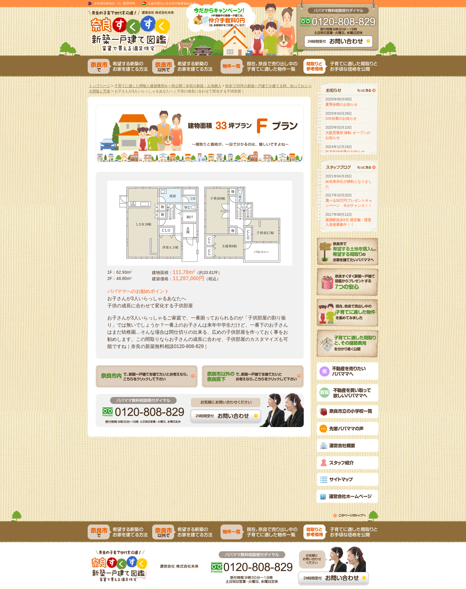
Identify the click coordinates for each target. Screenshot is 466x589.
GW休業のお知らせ (341, 118)
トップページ (99, 86)
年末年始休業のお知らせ (345, 152)
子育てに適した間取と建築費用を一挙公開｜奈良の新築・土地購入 (167, 86)
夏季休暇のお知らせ (341, 105)
